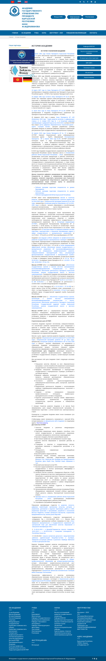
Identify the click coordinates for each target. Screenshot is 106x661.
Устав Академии (14, 612)
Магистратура (36, 616)
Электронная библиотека (74, 17)
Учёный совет (13, 633)
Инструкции (35, 645)
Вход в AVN (58, 17)
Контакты (93, 33)
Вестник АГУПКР (14, 640)
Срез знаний (35, 629)
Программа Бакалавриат (85, 618)
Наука (44, 33)
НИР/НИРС (89, 63)
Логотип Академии (15, 618)
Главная (15, 33)
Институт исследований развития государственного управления (63, 614)
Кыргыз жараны (89, 77)
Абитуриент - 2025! (56, 33)
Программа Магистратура (85, 616)
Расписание (89, 17)
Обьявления (58, 625)
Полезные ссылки (89, 68)
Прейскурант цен (82, 625)
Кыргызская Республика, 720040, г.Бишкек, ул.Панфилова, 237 (85, 643)
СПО (33, 612)
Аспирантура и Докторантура (89, 58)
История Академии (15, 616)
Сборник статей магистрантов (63, 621)
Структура (12, 620)
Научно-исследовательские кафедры (89, 52)
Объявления (89, 72)
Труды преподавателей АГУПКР (19, 650)
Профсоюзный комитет (16, 635)
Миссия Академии (14, 614)
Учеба (36, 33)
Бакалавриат (36, 614)
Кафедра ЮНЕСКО (89, 46)
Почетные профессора (16, 646)
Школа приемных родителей (63, 635)
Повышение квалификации (76, 33)
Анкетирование (36, 631)
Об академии (26, 33)
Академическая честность (17, 648)
